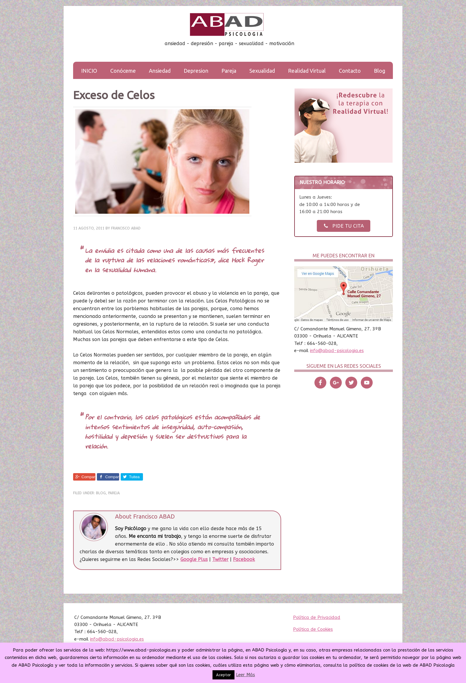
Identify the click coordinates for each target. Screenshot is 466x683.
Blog (101, 493)
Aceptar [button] (223, 675)
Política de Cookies (313, 629)
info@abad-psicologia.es (337, 350)
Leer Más (245, 674)
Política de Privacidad (316, 617)
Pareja (114, 493)
